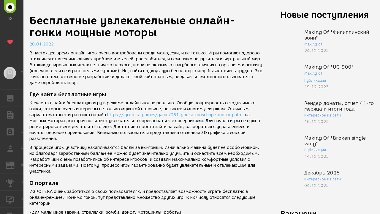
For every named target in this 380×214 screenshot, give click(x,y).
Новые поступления (324, 15)
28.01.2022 (41, 44)
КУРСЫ (13, 198)
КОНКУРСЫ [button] (13, 182)
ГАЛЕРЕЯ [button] (13, 97)
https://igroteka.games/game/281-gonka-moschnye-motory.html (175, 114)
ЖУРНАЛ (13, 165)
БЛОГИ (13, 131)
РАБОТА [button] (13, 148)
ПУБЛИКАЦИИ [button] (13, 114)
